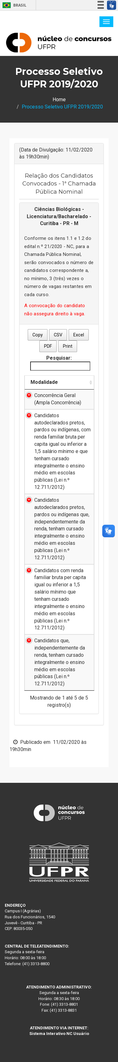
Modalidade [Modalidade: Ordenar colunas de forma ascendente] (44, 382)
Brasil (13, 5)
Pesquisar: (60, 363)
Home (59, 99)
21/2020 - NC (58, 246)
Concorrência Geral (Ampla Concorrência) (57, 399)
